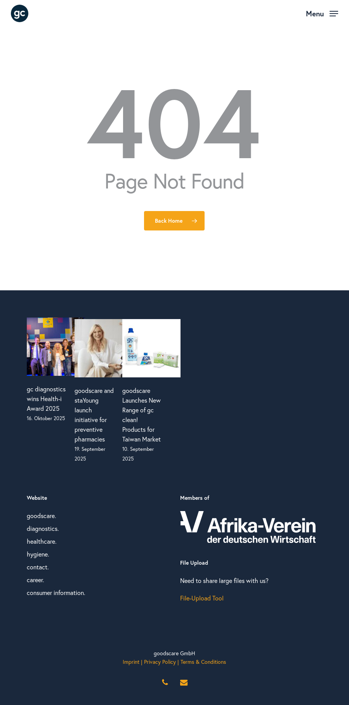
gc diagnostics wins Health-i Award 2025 (46, 398)
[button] (322, 12)
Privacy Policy (160, 661)
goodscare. (41, 516)
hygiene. (38, 554)
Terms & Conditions (203, 661)
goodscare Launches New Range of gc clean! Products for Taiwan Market (141, 415)
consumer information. (56, 593)
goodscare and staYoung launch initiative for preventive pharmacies (94, 415)
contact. (38, 567)
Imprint (131, 661)
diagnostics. (43, 528)
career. (35, 580)
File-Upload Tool (202, 598)
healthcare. (42, 541)
